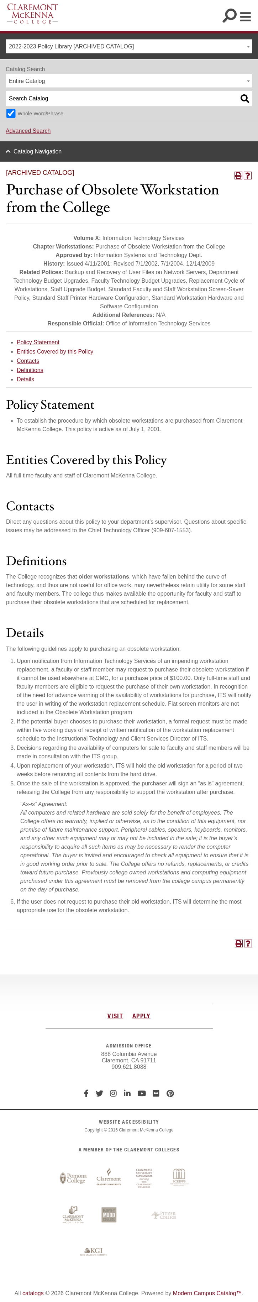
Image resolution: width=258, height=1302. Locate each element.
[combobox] (129, 46)
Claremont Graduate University (109, 1178)
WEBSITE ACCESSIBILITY (129, 1122)
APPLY (141, 1016)
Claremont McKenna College (32, 13)
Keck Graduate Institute (93, 1252)
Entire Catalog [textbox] (27, 81)
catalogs (33, 1293)
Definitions (30, 370)
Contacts (28, 361)
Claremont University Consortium (144, 1178)
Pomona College (73, 1178)
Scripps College (180, 1178)
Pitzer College (164, 1215)
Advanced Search (28, 131)
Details (25, 379)
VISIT (115, 1016)
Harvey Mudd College (109, 1215)
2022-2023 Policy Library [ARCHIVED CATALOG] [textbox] (71, 46)
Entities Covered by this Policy (55, 352)
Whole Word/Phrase (40, 113)
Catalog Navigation (38, 151)
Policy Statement (38, 342)
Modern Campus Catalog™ (207, 1293)
